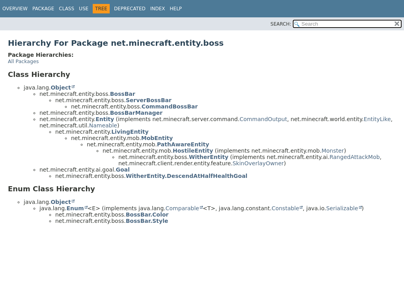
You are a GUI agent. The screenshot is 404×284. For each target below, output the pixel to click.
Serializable (342, 208)
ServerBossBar (149, 100)
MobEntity (157, 138)
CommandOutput (263, 119)
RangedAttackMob (354, 157)
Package (43, 8)
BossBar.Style (147, 221)
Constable (285, 208)
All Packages (23, 61)
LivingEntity (129, 132)
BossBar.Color (147, 214)
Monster (333, 151)
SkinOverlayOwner (258, 163)
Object (60, 87)
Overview (15, 8)
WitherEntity (208, 157)
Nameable (103, 125)
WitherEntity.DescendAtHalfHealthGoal (186, 176)
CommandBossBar (170, 106)
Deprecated (130, 8)
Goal (122, 169)
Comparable (182, 208)
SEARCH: (281, 24)
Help (176, 8)
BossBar (122, 94)
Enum (75, 208)
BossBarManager (136, 113)
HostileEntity (193, 151)
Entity (104, 119)
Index (157, 8)
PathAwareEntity (183, 144)
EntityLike (377, 119)
